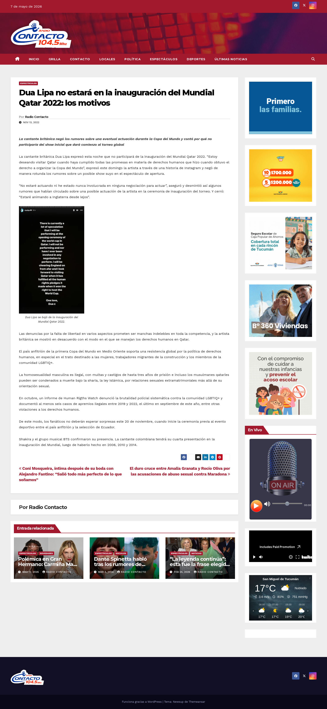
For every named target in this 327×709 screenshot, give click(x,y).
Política (132, 59)
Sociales (121, 553)
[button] (313, 59)
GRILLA (55, 59)
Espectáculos (164, 59)
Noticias (196, 553)
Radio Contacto (36, 117)
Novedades (46, 553)
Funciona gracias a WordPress (142, 701)
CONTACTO (80, 59)
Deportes (196, 59)
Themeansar (197, 701)
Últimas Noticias (231, 59)
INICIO (34, 59)
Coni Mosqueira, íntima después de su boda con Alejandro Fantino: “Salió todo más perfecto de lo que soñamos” (70, 474)
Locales (107, 59)
